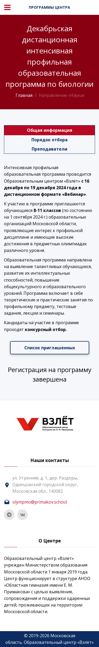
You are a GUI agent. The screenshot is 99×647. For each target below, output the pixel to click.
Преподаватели (49, 149)
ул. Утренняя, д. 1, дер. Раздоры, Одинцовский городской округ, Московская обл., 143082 (45, 484)
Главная (24, 95)
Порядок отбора (49, 140)
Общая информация (49, 130)
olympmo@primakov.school (39, 502)
